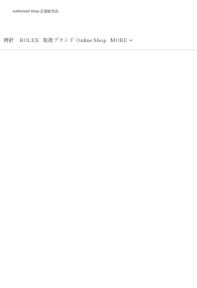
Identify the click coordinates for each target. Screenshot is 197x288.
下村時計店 (36, 21)
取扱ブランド (58, 40)
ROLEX (29, 40)
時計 (9, 40)
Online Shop (91, 40)
